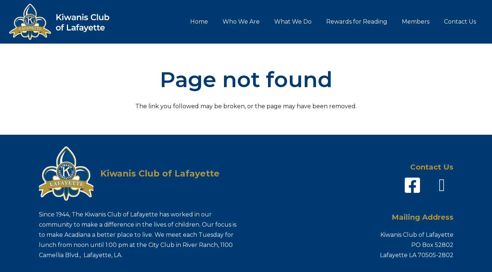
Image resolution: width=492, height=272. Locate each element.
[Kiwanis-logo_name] (64, 22)
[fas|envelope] (442, 185)
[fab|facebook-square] (412, 185)
